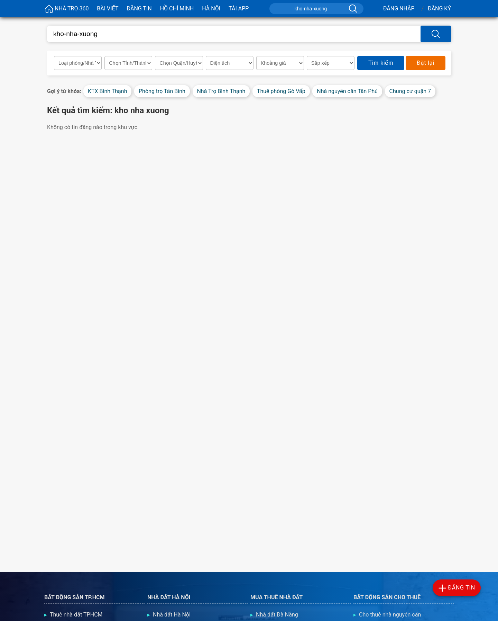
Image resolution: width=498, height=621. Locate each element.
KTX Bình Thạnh (107, 91)
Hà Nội (211, 8)
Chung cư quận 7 (410, 91)
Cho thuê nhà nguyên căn (390, 614)
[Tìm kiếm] (352, 8)
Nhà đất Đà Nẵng (277, 614)
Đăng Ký (439, 8)
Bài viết (107, 8)
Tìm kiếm (380, 63)
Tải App (239, 8)
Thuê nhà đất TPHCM (76, 614)
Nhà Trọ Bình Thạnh (221, 91)
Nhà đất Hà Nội (172, 614)
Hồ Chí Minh (177, 8)
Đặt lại (425, 63)
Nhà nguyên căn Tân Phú (347, 91)
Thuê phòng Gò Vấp (281, 91)
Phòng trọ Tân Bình (162, 91)
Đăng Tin (139, 8)
